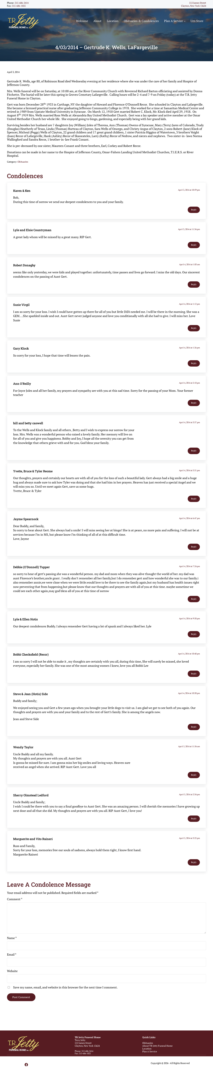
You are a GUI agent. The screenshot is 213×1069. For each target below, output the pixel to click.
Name (12, 945)
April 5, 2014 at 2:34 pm (190, 801)
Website (12, 978)
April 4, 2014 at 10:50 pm (189, 700)
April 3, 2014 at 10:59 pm (189, 196)
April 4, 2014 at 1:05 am (190, 271)
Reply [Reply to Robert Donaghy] (194, 291)
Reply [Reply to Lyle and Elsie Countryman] (194, 251)
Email (11, 961)
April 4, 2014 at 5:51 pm (190, 477)
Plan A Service (149, 1051)
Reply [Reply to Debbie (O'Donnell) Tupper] (194, 606)
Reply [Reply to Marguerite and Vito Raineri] (194, 869)
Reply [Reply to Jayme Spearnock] (194, 553)
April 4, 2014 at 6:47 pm (190, 525)
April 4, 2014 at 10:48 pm (189, 660)
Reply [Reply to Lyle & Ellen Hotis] (194, 641)
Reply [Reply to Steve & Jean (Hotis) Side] (194, 733)
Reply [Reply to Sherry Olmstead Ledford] (194, 825)
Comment (14, 906)
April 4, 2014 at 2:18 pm (190, 390)
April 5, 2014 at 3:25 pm (190, 845)
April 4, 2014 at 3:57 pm (190, 429)
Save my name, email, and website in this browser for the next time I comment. (65, 994)
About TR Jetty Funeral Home (157, 1045)
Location (146, 1048)
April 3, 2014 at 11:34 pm (189, 236)
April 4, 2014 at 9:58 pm (190, 625)
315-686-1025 (19, 5)
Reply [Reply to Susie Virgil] (194, 335)
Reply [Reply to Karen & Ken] (194, 216)
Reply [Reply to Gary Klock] (194, 370)
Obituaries (22, 168)
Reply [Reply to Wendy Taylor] (194, 781)
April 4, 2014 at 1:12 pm (190, 311)
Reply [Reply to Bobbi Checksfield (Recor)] (194, 680)
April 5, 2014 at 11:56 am (189, 753)
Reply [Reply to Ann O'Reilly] (194, 409)
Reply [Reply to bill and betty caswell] (194, 457)
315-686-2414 (21, 2)
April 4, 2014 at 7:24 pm (190, 573)
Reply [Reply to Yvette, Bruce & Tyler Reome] (194, 505)
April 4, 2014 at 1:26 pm (190, 354)
